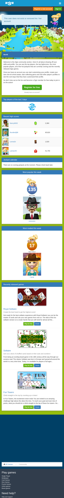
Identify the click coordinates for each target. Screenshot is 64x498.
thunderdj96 (14, 132)
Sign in (58, 9)
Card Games (6, 480)
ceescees (32, 221)
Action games (6, 486)
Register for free (32, 87)
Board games (6, 488)
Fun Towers (8, 392)
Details (37, 324)
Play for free (28, 324)
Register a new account (43, 9)
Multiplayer (5, 478)
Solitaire (7, 351)
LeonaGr (13, 142)
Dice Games (6, 482)
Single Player (6, 476)
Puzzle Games (6, 484)
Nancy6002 (14, 123)
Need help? (9, 493)
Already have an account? (32, 92)
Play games (9, 472)
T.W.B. (32, 277)
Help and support (7, 497)
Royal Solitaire (10, 309)
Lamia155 (13, 151)
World (5, 55)
